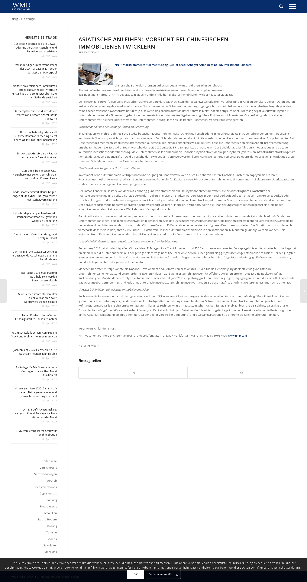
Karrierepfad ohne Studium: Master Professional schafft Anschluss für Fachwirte (35, 115)
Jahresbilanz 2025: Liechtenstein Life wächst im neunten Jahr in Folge (35, 352)
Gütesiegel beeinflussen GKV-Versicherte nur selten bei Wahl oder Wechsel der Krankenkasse (35, 174)
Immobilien (50, 513)
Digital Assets (48, 493)
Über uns (51, 552)
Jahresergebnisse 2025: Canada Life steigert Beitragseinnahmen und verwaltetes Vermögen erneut (35, 392)
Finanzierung (48, 506)
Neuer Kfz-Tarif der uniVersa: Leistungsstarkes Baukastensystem (36, 317)
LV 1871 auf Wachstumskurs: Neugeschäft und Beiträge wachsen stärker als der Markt (35, 413)
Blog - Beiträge (23, 19)
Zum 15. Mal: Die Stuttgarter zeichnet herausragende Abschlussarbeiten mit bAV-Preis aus (34, 255)
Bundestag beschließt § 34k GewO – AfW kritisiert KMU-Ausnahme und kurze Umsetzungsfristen (35, 47)
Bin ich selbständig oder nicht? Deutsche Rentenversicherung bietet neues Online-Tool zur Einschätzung (35, 136)
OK (136, 574)
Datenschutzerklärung (163, 574)
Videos (52, 539)
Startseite (50, 461)
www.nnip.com (237, 335)
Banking (51, 500)
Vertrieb (51, 481)
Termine (51, 532)
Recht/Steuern (47, 519)
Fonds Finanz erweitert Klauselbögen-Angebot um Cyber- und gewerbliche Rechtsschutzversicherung (34, 196)
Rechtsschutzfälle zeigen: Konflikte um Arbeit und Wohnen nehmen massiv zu (34, 334)
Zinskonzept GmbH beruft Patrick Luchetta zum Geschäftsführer (37, 155)
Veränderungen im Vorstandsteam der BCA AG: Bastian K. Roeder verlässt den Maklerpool (36, 68)
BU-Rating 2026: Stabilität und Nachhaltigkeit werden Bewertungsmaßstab (39, 276)
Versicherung (48, 468)
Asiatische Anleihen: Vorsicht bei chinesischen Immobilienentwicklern (153, 42)
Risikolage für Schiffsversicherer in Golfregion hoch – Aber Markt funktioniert (36, 371)
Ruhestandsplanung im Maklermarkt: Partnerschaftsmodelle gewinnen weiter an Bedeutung (35, 217)
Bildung (52, 526)
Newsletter (50, 545)
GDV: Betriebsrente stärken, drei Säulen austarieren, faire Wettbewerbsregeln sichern (37, 298)
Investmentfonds (88, 52)
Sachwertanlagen (45, 474)
